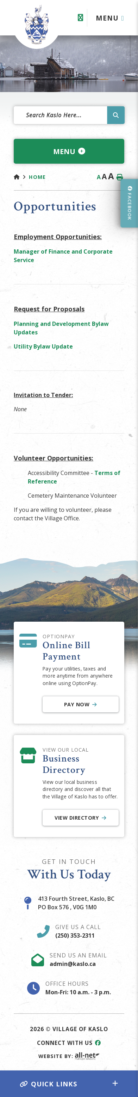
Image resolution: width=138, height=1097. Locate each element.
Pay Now (77, 704)
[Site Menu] (69, 151)
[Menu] (110, 18)
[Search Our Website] (69, 115)
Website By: (69, 1056)
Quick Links (48, 1083)
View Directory (77, 817)
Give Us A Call (78, 931)
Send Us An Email (78, 959)
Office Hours (78, 988)
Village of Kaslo (36, 24)
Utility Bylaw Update (44, 346)
